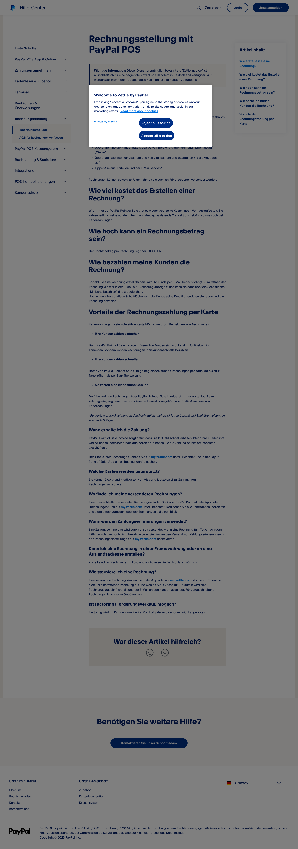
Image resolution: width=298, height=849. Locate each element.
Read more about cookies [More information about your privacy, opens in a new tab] (139, 111)
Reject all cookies (155, 123)
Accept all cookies (156, 136)
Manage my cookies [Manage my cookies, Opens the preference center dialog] (105, 121)
